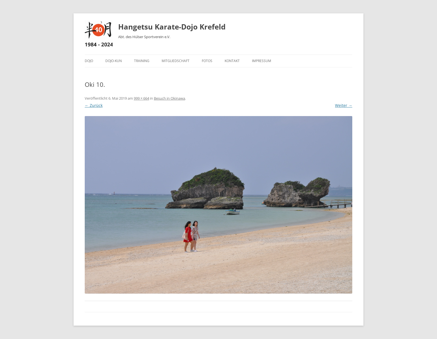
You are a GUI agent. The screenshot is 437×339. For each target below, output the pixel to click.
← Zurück (94, 105)
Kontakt (232, 60)
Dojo (89, 60)
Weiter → (343, 105)
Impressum (261, 60)
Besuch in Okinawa (169, 98)
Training (141, 60)
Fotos (207, 60)
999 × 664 (141, 98)
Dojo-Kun (113, 60)
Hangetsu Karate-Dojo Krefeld (171, 27)
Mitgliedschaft (176, 60)
